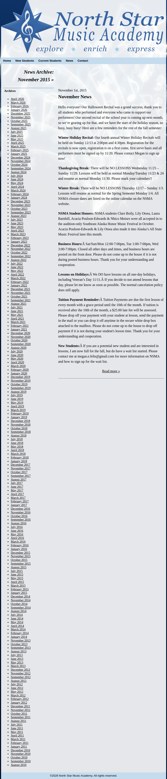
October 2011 (19, 713)
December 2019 (20, 377)
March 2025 (18, 146)
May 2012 (17, 691)
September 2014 (21, 607)
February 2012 (20, 699)
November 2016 (21, 512)
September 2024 (21, 168)
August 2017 (19, 479)
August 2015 (19, 567)
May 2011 (17, 732)
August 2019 (19, 391)
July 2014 (17, 614)
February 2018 (20, 457)
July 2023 (17, 219)
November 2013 (21, 640)
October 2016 (19, 516)
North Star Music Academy (83, 26)
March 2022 (18, 278)
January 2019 (19, 417)
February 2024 (20, 194)
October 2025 (19, 121)
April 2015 (17, 582)
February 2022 (20, 282)
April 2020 (17, 362)
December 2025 (20, 113)
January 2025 (19, 154)
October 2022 (19, 252)
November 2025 (21, 117)
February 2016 (20, 545)
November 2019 (21, 380)
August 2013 (19, 651)
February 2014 (20, 633)
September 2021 (21, 300)
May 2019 (17, 402)
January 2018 (19, 461)
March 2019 (18, 410)
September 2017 (21, 476)
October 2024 (19, 164)
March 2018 (18, 454)
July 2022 (17, 263)
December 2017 (20, 464)
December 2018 (20, 421)
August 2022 (19, 260)
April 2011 (17, 735)
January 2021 (19, 329)
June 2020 (17, 355)
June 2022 (17, 267)
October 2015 (19, 560)
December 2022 (20, 245)
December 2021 (20, 289)
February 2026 (20, 106)
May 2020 (17, 358)
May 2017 (17, 490)
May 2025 (17, 139)
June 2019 (17, 399)
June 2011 (17, 728)
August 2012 (19, 680)
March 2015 (18, 585)
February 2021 (20, 325)
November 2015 (21, 556)
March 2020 (18, 366)
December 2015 (20, 552)
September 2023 (21, 212)
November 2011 (20, 710)
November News (75, 96)
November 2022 (21, 249)
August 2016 (19, 523)
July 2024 (17, 176)
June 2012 (17, 688)
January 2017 (19, 505)
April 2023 (17, 230)
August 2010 (19, 765)
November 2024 (21, 161)
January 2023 (19, 241)
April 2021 (17, 318)
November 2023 (21, 205)
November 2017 (21, 468)
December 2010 (20, 750)
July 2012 (17, 684)
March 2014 (18, 629)
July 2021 (17, 307)
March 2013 (18, 666)
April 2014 (17, 626)
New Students (24, 60)
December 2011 (20, 706)
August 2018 (19, 435)
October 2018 (19, 428)
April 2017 (17, 494)
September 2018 (21, 432)
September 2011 (21, 717)
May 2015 (17, 578)
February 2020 (20, 369)
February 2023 (20, 238)
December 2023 (20, 201)
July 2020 (17, 351)
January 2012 (19, 702)
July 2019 (17, 395)
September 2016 (21, 519)
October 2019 (19, 384)
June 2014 (17, 618)
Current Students (50, 60)
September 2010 (21, 761)
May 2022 (17, 271)
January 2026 (19, 110)
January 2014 (19, 636)
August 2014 (19, 611)
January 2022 (19, 285)
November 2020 (21, 337)
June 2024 (17, 179)
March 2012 (18, 695)
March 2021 (18, 322)
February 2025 (20, 150)
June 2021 (17, 311)
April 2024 (17, 186)
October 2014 (19, 604)
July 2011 (17, 724)
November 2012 (21, 673)
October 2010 (19, 757)
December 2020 (20, 333)
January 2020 (19, 373)
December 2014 (20, 596)
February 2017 (20, 501)
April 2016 (17, 538)
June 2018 (17, 443)
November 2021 (21, 293)
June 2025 (17, 135)
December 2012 (20, 669)
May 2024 (17, 183)
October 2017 (19, 472)
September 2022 (21, 256)
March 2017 (18, 498)
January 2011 (19, 746)
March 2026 (18, 102)
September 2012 (21, 677)
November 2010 (21, 753)
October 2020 (19, 340)
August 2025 (19, 128)
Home (7, 60)
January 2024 (19, 197)
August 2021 (19, 303)
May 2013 (17, 662)
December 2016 (20, 508)
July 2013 (17, 655)
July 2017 (17, 483)
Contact (83, 60)
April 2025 (17, 142)
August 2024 (19, 172)
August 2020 (19, 347)
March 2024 (18, 190)
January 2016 (19, 549)
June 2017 (17, 486)
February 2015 (20, 589)
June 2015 (17, 574)
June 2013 (17, 658)
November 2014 (21, 600)
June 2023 (17, 223)
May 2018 (17, 446)
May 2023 (17, 227)
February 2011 (20, 743)
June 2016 (17, 530)
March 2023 (18, 234)
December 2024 (20, 157)
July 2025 (17, 132)
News (69, 60)
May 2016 (17, 534)
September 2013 (21, 647)
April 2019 (17, 406)
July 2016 (17, 527)
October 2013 (19, 644)
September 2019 (21, 388)
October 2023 (19, 208)
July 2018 (17, 439)
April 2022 (17, 274)
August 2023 (19, 216)
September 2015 (21, 563)
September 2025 (21, 124)
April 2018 (17, 450)
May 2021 (17, 315)
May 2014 (17, 622)
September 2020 (21, 344)
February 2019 (20, 413)
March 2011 (18, 739)
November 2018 (21, 424)
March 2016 (18, 541)
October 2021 (19, 296)
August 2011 (18, 721)
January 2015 (19, 592)
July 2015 (17, 571)
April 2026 (17, 99)
